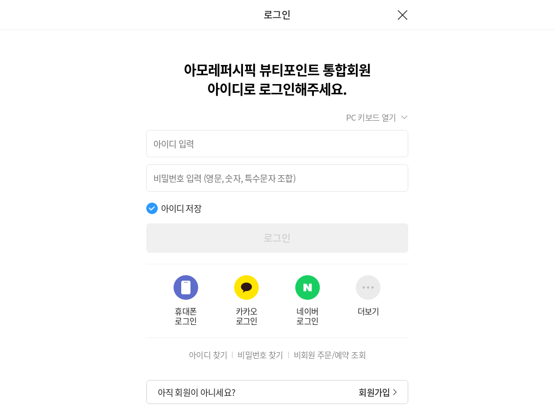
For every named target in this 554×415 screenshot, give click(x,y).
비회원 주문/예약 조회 (330, 355)
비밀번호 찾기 (260, 355)
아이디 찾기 (208, 355)
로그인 (277, 237)
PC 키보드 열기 (371, 117)
